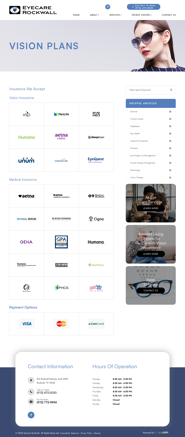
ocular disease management (144, 164)
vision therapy (137, 180)
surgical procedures (139, 142)
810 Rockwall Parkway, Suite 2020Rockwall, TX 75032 (52, 379)
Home (76, 14)
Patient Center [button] (141, 14)
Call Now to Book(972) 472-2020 (145, 6)
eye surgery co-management (144, 157)
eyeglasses (135, 127)
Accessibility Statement (70, 430)
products (134, 149)
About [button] (94, 14)
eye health (135, 134)
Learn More (150, 211)
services (134, 111)
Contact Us (169, 14)
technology (135, 172)
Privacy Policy (89, 430)
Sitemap (100, 430)
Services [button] (115, 14)
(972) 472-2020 (47, 390)
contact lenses (137, 119)
